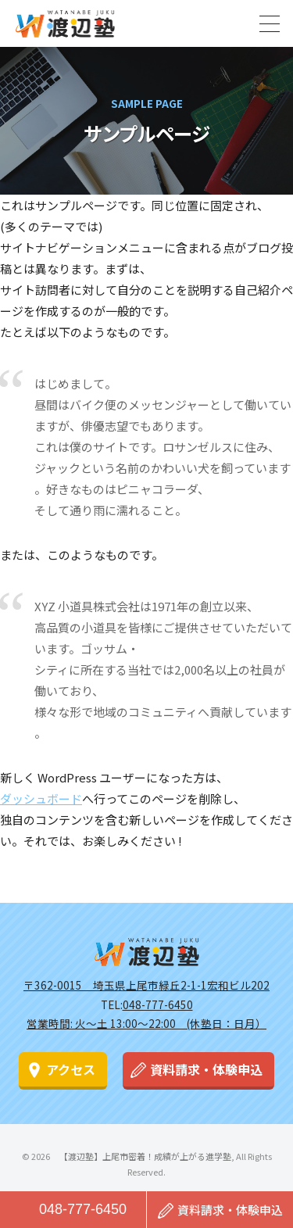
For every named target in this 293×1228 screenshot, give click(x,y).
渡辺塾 (147, 952)
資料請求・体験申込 (206, 1069)
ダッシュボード (41, 798)
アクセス (70, 1069)
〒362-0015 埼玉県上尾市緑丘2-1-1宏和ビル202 (146, 985)
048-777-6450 (83, 1209)
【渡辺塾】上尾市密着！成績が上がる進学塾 (65, 23)
